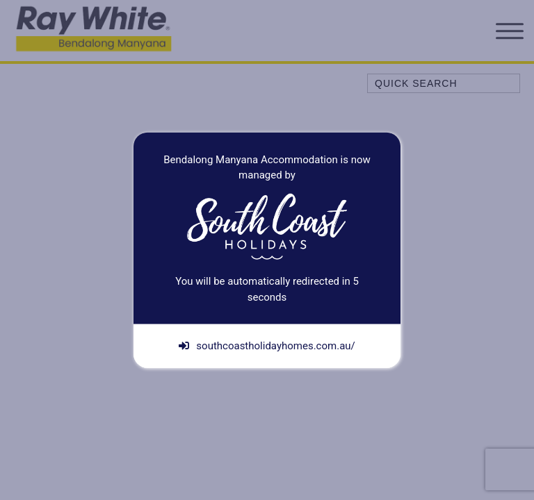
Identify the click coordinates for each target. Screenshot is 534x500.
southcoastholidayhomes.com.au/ (267, 346)
